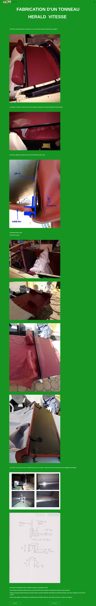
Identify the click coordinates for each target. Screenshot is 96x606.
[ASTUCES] (54, 603)
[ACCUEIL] (14, 603)
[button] (94, 2)
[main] (48, 13)
